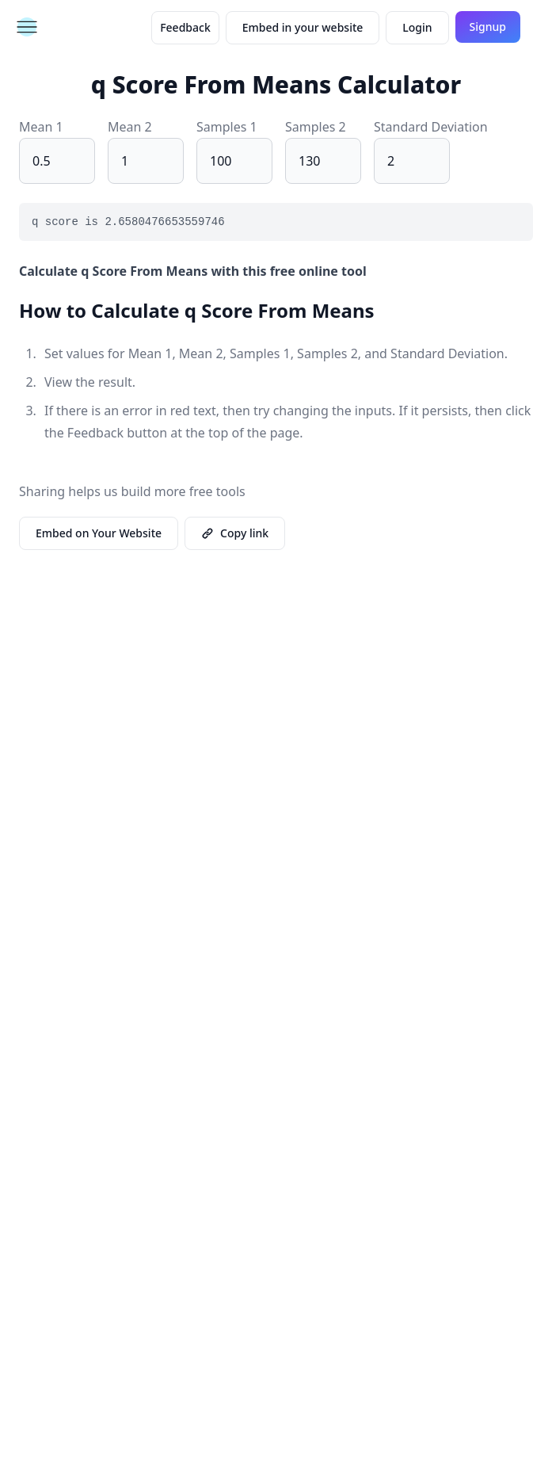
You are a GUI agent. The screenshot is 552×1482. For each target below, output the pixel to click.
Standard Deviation (431, 127)
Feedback (185, 27)
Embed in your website (303, 27)
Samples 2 (315, 127)
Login (417, 27)
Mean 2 (130, 127)
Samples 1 (226, 127)
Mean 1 (41, 127)
